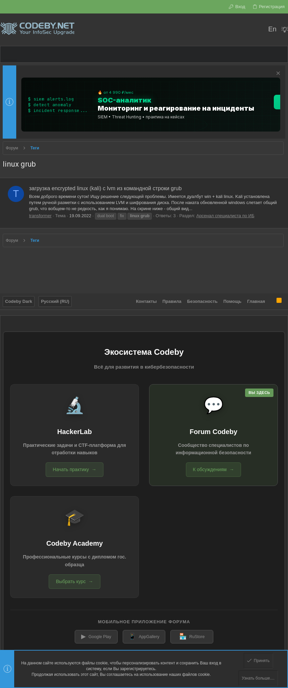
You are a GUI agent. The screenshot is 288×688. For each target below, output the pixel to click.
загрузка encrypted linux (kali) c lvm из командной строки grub (105, 188)
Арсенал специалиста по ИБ (225, 215)
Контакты (146, 298)
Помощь (232, 298)
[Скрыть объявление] (277, 74)
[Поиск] (258, 30)
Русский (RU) (55, 298)
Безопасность (202, 298)
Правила (172, 298)
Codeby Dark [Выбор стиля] (18, 298)
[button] (10, 54)
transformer (40, 215)
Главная (256, 298)
